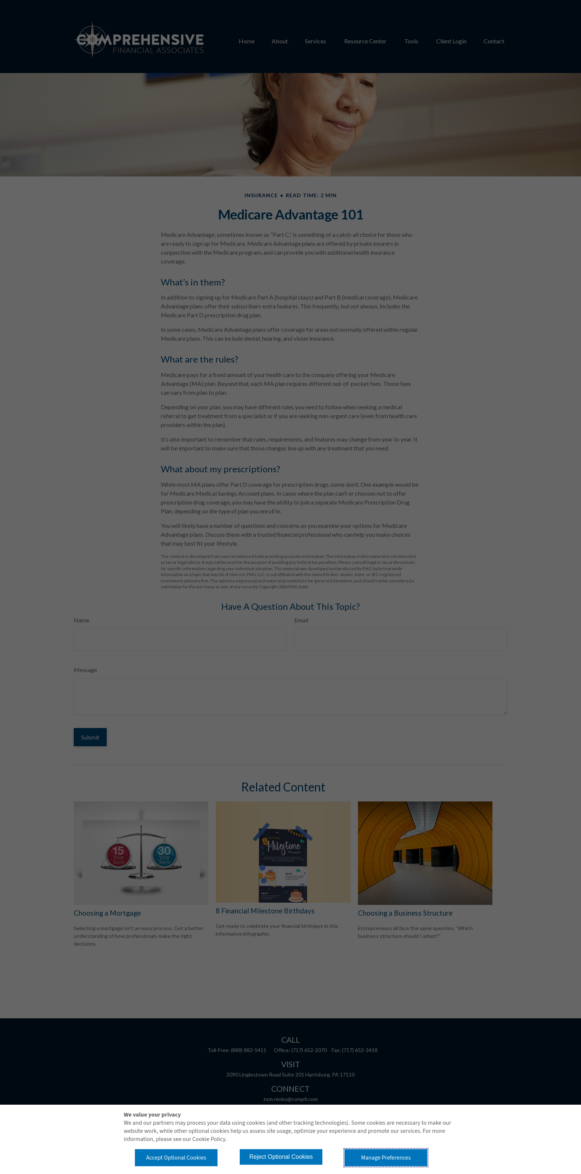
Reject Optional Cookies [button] (281, 1157)
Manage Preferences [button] (386, 1158)
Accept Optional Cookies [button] (176, 1158)
